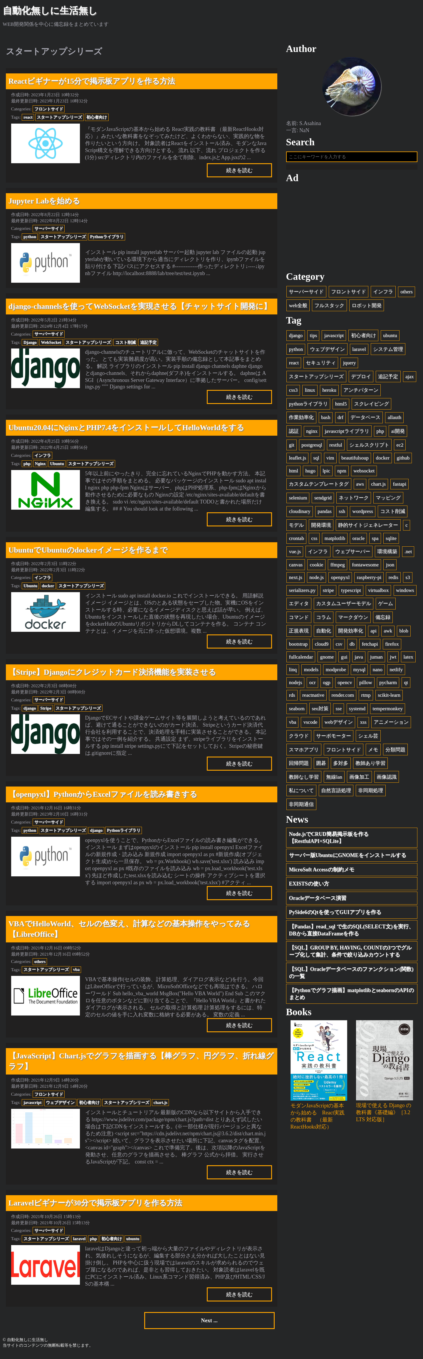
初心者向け (96, 117)
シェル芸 (368, 738)
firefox (392, 646)
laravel (79, 1238)
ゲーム (385, 606)
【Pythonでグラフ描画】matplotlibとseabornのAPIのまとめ (351, 996)
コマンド (299, 619)
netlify (396, 672)
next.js (295, 580)
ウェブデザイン (60, 1102)
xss (363, 725)
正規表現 (299, 633)
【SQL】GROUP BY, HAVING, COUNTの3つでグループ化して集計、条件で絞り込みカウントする (350, 953)
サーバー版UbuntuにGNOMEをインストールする (347, 858)
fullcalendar (301, 659)
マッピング (388, 500)
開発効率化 (350, 633)
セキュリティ (321, 365)
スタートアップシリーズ (59, 117)
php (27, 463)
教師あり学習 (370, 766)
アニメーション (391, 725)
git (291, 447)
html (293, 473)
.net (408, 554)
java (359, 659)
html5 (341, 406)
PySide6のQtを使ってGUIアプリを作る (335, 915)
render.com (342, 697)
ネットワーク (354, 500)
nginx (312, 434)
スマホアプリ (304, 752)
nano (377, 672)
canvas (296, 567)
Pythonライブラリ (107, 236)
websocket (364, 473)
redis (393, 580)
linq (293, 672)
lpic (326, 473)
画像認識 (387, 779)
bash (325, 420)
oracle (358, 540)
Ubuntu (57, 463)
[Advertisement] (351, 230)
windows (405, 592)
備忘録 (382, 619)
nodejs (295, 685)
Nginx (40, 463)
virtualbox (378, 592)
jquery (349, 365)
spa (375, 540)
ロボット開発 (367, 308)
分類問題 (395, 752)
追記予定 (148, 342)
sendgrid (323, 500)
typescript (351, 592)
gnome (327, 659)
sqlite (391, 540)
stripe (328, 592)
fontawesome (365, 567)
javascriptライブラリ (347, 434)
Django (30, 342)
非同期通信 (301, 806)
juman (376, 659)
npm (341, 473)
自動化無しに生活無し (50, 10)
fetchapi (370, 646)
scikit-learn (389, 697)
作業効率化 (301, 420)
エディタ (299, 606)
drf (340, 420)
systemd (357, 711)
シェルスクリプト (369, 447)
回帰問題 (299, 766)
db (352, 646)
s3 (407, 580)
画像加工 (359, 779)
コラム (323, 619)
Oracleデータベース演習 (318, 900)
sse (338, 711)
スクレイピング (371, 406)
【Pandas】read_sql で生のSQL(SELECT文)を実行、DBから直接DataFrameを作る (351, 932)
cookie (316, 567)
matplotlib (335, 540)
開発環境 (321, 527)
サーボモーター (333, 738)
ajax (409, 379)
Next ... (209, 1322)
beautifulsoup (355, 460)
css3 (293, 392)
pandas (324, 514)
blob (403, 633)
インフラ (42, 455)
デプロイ (361, 379)
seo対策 (320, 711)
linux (310, 392)
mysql (359, 672)
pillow (365, 685)
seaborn (296, 711)
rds (292, 697)
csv (339, 646)
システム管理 (388, 351)
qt (406, 685)
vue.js (295, 554)
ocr (312, 685)
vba (76, 969)
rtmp (365, 697)
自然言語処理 (336, 793)
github (403, 460)
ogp (326, 685)
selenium (298, 500)
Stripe (45, 708)
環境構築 (387, 554)
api (373, 633)
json (390, 567)
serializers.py (302, 592)
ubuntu (132, 1238)
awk (388, 633)
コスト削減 (125, 342)
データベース (365, 420)
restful (335, 447)
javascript (33, 1102)
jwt (393, 659)
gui (344, 659)
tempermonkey (387, 711)
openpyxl (340, 580)
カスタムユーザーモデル (343, 606)
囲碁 (321, 766)
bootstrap (298, 646)
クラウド (299, 738)
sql (316, 460)
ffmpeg (337, 567)
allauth (395, 420)
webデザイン (339, 725)
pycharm (388, 685)
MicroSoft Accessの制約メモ (321, 872)
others (40, 961)
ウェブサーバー (352, 554)
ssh (342, 514)
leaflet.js (297, 460)
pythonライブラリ (308, 406)
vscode (310, 725)
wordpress (362, 514)
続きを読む (239, 170)
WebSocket (51, 342)
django (30, 708)
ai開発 (397, 434)
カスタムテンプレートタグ (319, 486)
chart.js (160, 1102)
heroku (329, 392)
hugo (310, 473)
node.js (316, 580)
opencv (345, 685)
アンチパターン (360, 392)
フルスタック (329, 308)
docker (48, 585)
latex (408, 659)
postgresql (311, 447)
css (314, 540)
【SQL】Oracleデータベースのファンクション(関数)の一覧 (351, 975)
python (30, 236)
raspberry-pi (369, 580)
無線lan (334, 779)
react (28, 117)
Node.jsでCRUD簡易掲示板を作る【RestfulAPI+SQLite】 (329, 839)
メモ (373, 752)
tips (313, 338)
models (311, 672)
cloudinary (299, 514)
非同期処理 (370, 793)
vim (330, 460)
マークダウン (353, 619)
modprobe (335, 672)
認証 (294, 434)
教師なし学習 (304, 779)
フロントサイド (48, 109)
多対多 (340, 766)
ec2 (399, 447)
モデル (296, 527)
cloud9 (322, 646)
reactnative (313, 697)
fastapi (399, 486)
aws (360, 486)
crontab (296, 540)
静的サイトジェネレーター (368, 527)
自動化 (323, 633)
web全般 (298, 308)
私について (301, 793)
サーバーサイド (48, 228)
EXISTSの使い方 (309, 886)
